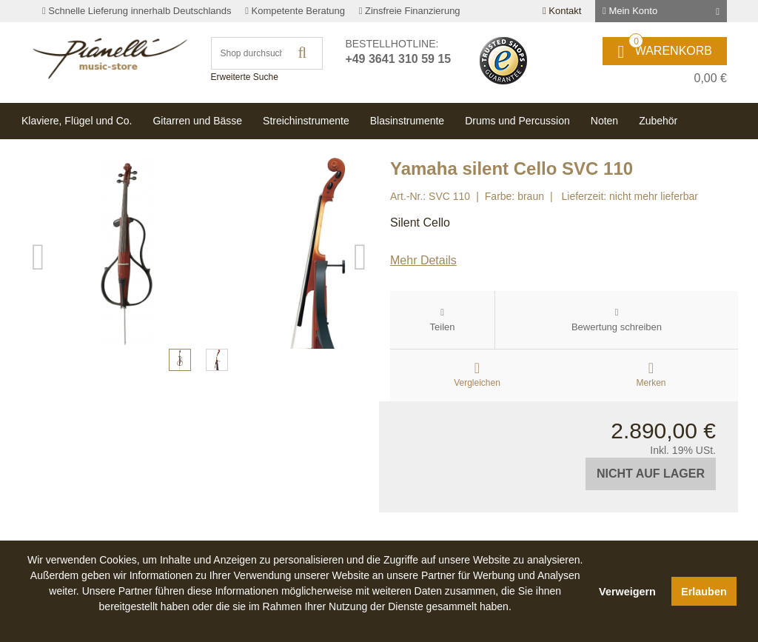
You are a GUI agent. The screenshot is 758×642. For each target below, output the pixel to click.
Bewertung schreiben (616, 326)
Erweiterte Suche (244, 77)
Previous (38, 326)
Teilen (442, 326)
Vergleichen (477, 383)
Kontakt (562, 10)
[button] (305, 623)
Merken (650, 383)
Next (360, 326)
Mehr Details (423, 260)
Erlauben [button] (704, 592)
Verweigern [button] (627, 592)
